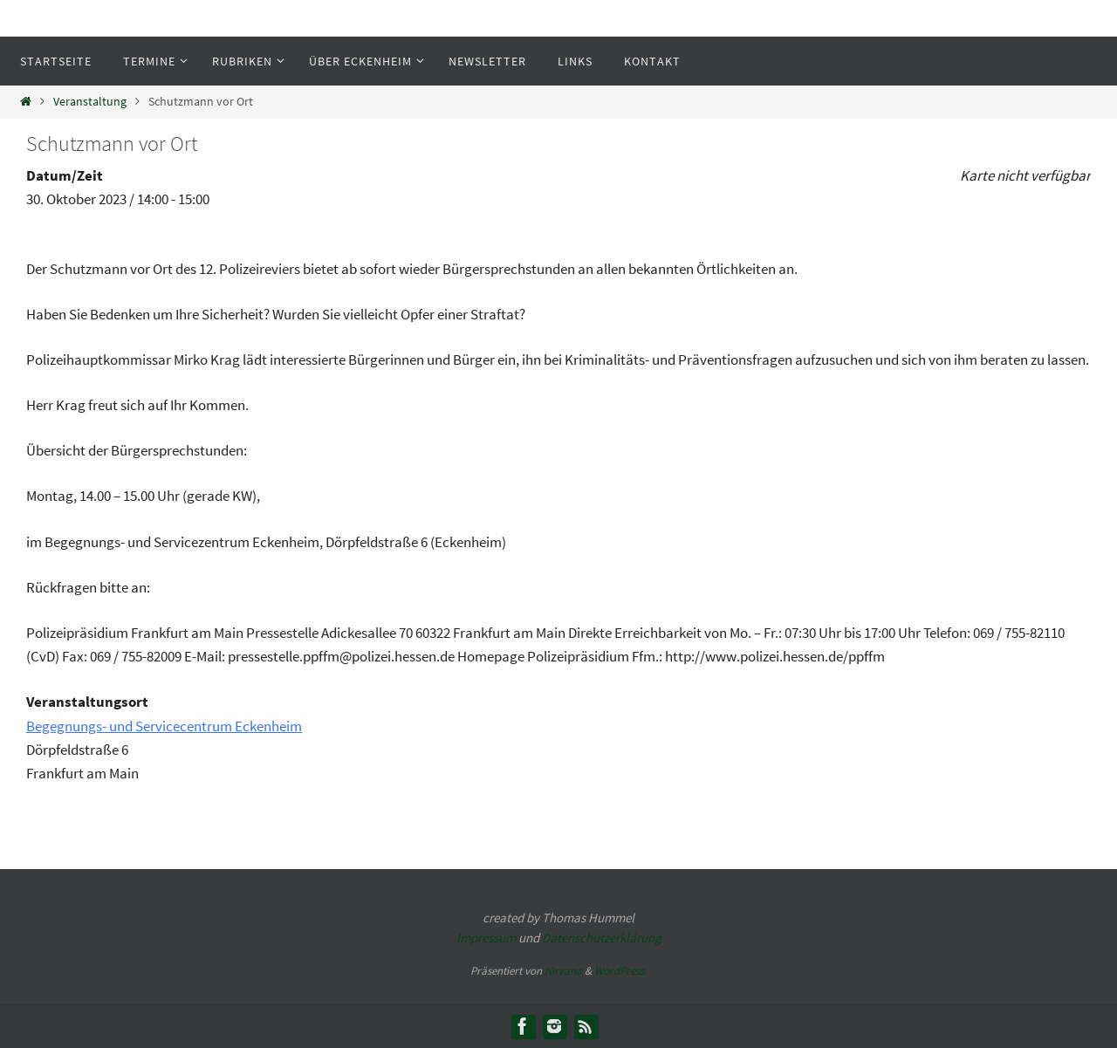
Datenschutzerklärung (601, 937)
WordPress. (620, 970)
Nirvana (563, 970)
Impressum (486, 937)
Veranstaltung (90, 101)
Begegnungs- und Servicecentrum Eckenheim (164, 726)
